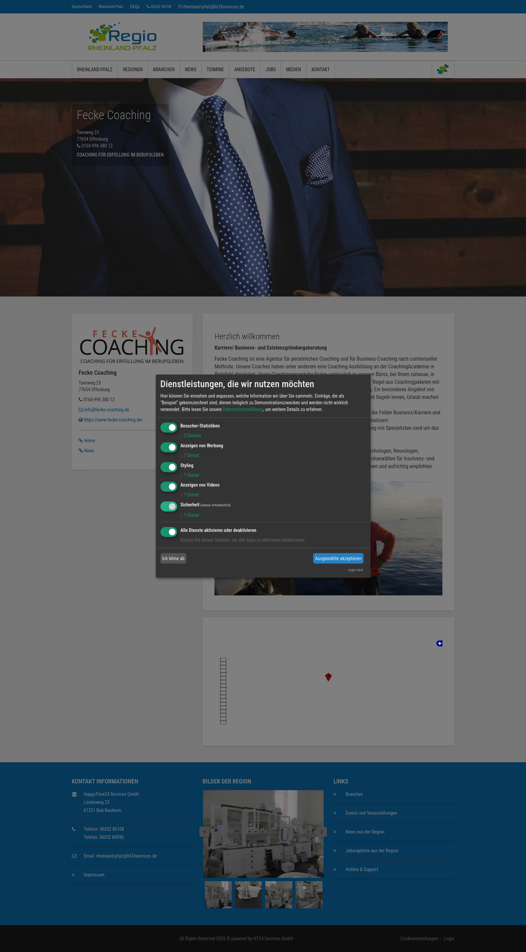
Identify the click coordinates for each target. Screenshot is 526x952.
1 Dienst (190, 455)
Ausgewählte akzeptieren (338, 558)
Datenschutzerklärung (243, 409)
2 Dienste (191, 435)
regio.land (355, 570)
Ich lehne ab (173, 558)
